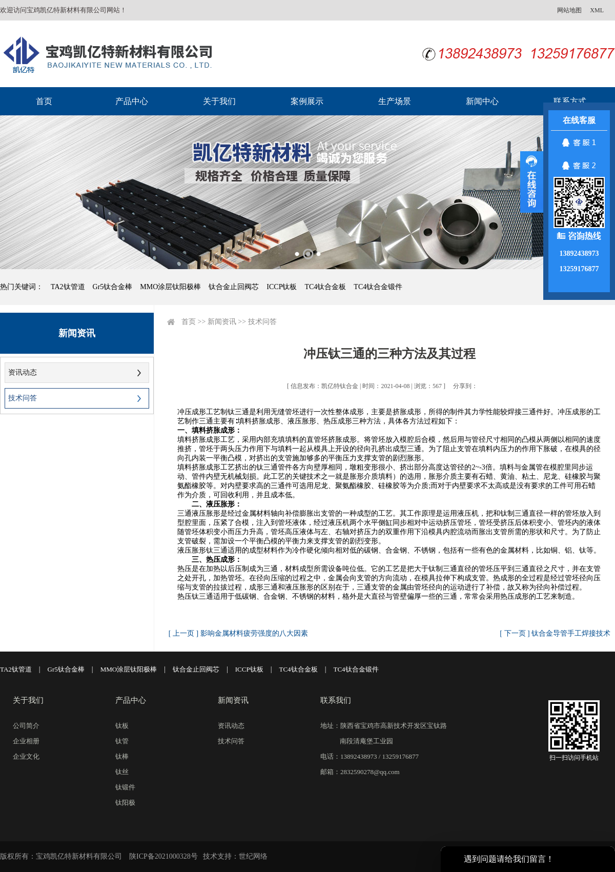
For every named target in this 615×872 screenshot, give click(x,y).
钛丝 (122, 772)
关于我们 (219, 101)
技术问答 (22, 398)
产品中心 (131, 101)
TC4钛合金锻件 (378, 287)
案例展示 (307, 101)
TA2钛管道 (68, 287)
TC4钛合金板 (325, 287)
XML (597, 10)
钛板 (122, 725)
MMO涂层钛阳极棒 (170, 287)
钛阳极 (125, 802)
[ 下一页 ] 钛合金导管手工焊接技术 (555, 633)
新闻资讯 (222, 322)
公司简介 (26, 725)
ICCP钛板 (281, 287)
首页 (44, 101)
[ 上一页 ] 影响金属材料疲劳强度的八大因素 (238, 633)
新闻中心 (482, 101)
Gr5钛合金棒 (113, 287)
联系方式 (570, 101)
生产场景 (394, 101)
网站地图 (569, 10)
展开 (531, 182)
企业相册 (26, 741)
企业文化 (26, 756)
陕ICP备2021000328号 (163, 856)
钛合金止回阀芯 (234, 287)
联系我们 (335, 700)
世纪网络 (253, 856)
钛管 (122, 741)
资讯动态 (22, 372)
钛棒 (122, 756)
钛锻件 (125, 787)
